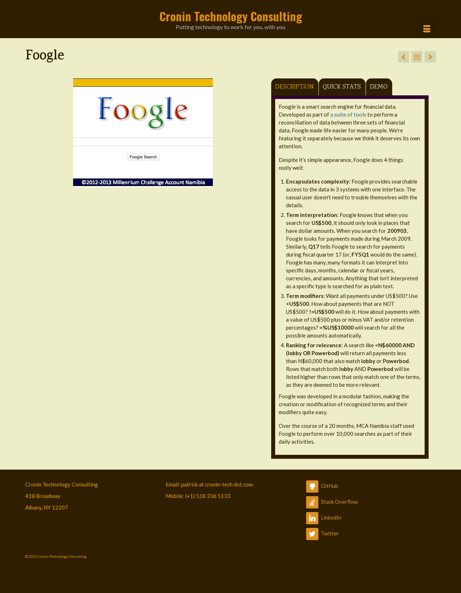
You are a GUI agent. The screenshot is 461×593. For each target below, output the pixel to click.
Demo (379, 87)
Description (294, 87)
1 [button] (129, 183)
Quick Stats (342, 87)
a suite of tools (348, 114)
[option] (142, 132)
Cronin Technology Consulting (230, 16)
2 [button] (138, 183)
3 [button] (147, 183)
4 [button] (155, 183)
